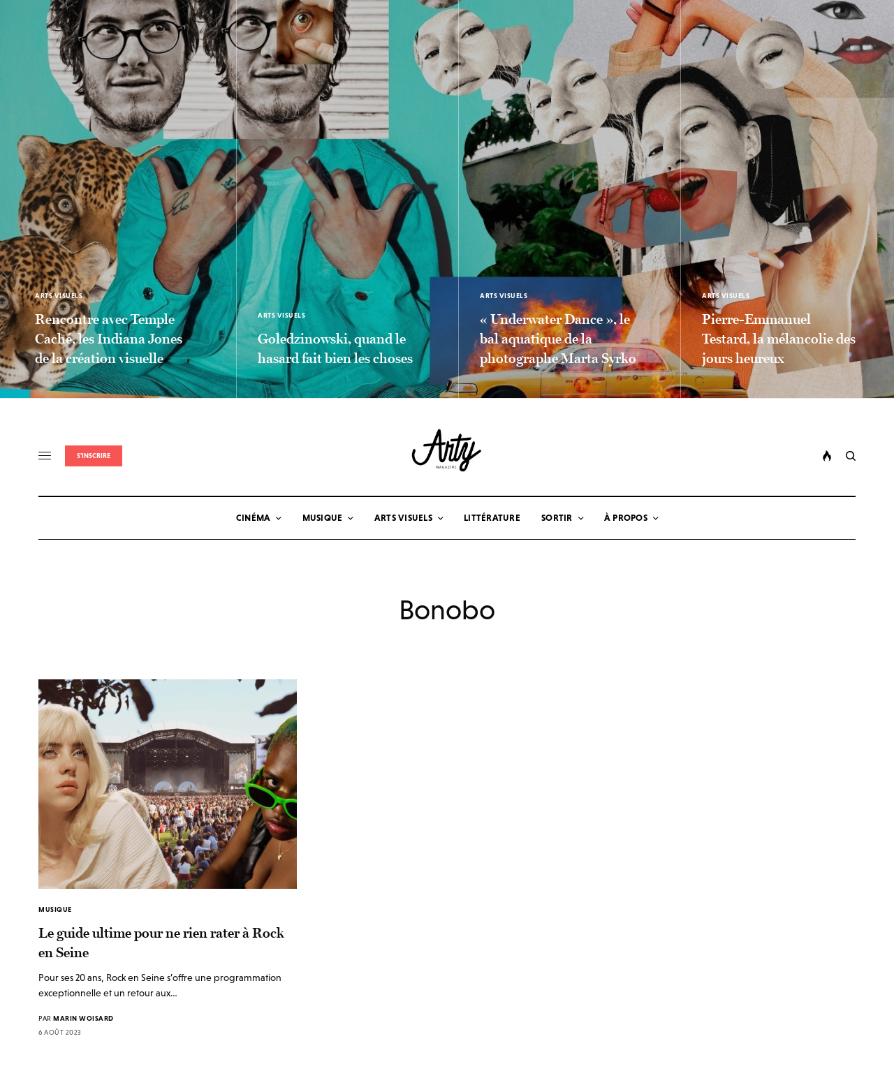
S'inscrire (93, 455)
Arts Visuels (58, 296)
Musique (55, 909)
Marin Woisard (83, 1018)
